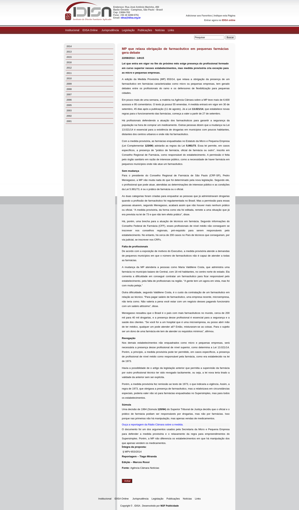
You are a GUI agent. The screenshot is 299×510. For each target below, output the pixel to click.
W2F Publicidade (169, 505)
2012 (69, 67)
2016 (69, 62)
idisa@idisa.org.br (131, 17)
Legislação (128, 30)
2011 (69, 73)
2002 (69, 116)
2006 (69, 100)
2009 (69, 84)
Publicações (145, 30)
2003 (69, 110)
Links (171, 30)
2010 (69, 78)
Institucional (72, 30)
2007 (69, 94)
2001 (69, 121)
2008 (69, 89)
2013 (69, 51)
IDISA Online (90, 30)
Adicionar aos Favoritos (199, 15)
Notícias (160, 30)
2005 (69, 105)
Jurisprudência (110, 30)
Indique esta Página (224, 15)
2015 (69, 57)
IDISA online (228, 20)
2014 (69, 46)
